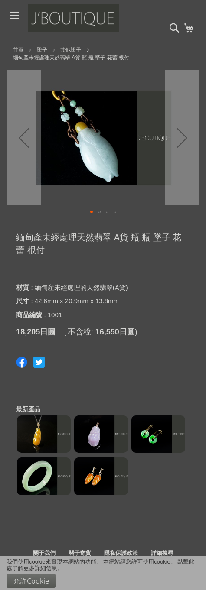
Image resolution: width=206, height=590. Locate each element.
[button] (24, 137)
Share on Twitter (39, 362)
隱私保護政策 (121, 553)
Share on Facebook (21, 362)
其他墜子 (70, 50)
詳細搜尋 (162, 553)
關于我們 (44, 553)
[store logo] (93, 18)
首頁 (18, 50)
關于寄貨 (80, 553)
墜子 (42, 50)
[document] (103, 573)
